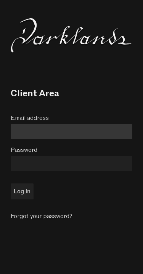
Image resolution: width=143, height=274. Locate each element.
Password (24, 150)
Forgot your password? (41, 216)
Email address (30, 118)
